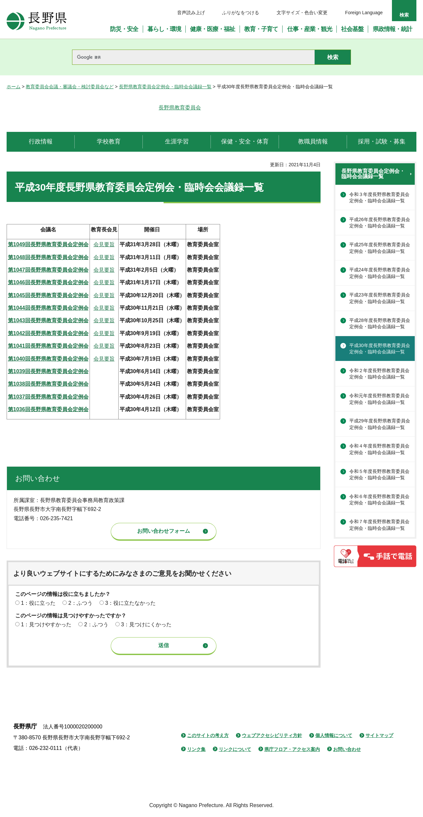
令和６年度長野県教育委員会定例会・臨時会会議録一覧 (379, 500)
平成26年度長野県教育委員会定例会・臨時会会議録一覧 (379, 223)
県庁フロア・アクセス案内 (292, 749)
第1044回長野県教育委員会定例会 (48, 308)
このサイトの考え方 (208, 735)
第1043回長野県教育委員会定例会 (48, 320)
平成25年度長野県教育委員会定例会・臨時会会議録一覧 (379, 248)
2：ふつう (80, 603)
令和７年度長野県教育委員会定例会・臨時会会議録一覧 (379, 525)
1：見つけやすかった (46, 624)
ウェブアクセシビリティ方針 (272, 735)
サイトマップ (379, 735)
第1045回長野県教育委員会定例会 (48, 295)
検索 (404, 15)
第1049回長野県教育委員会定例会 (48, 244)
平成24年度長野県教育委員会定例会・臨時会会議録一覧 (379, 273)
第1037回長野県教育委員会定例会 (48, 397)
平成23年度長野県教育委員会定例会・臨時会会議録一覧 (379, 298)
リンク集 (196, 749)
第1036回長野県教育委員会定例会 (48, 409)
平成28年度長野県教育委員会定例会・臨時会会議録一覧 (379, 324)
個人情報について (333, 735)
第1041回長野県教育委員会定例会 (48, 346)
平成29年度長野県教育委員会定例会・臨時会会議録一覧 (379, 424)
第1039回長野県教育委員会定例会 (48, 371)
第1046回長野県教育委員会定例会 (48, 282)
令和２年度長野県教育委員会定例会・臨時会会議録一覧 (379, 374)
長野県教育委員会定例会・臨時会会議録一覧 (165, 86)
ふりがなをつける (240, 12)
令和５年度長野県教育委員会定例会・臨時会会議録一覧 (379, 475)
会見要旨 (104, 244)
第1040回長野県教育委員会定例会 (48, 359)
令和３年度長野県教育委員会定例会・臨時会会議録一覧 (379, 198)
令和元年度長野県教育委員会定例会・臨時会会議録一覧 (379, 399)
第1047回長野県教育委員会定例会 (48, 270)
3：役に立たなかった (130, 603)
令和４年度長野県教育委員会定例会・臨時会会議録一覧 (379, 449)
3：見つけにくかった (146, 624)
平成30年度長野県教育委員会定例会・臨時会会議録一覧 (379, 349)
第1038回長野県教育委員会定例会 (48, 384)
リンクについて (235, 749)
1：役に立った (38, 603)
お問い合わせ (347, 749)
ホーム (13, 86)
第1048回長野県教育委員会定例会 (48, 257)
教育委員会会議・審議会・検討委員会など (70, 86)
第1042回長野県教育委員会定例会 (48, 333)
